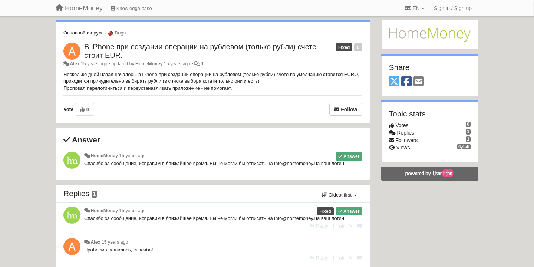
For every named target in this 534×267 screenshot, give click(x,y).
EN (414, 8)
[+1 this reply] (341, 226)
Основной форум (82, 33)
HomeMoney (148, 63)
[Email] (418, 81)
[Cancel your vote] (351, 226)
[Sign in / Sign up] (453, 8)
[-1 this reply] (359, 226)
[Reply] (319, 226)
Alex (74, 63)
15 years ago (132, 155)
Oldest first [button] (339, 195)
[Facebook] (406, 81)
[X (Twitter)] (394, 81)
